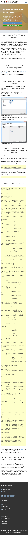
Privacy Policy (5, 504)
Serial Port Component (7, 519)
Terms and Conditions (6, 503)
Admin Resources (6, 509)
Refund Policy (5, 506)
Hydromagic (4, 521)
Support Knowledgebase (7, 508)
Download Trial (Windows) (13, 26)
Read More (12, 24)
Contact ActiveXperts (6, 489)
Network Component (6, 518)
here (22, 449)
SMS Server (4, 523)
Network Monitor (5, 516)
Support (4, 491)
